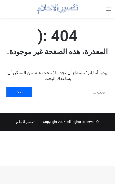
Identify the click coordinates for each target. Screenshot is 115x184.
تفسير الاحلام (25, 122)
